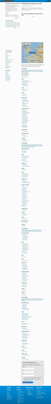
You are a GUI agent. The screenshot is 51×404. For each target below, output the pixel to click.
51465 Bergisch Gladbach (26, 201)
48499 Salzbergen (24, 268)
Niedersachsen (7, 60)
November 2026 (7, 78)
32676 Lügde (24, 189)
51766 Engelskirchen (25, 337)
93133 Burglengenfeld (25, 248)
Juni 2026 (6, 73)
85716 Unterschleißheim (25, 157)
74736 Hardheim (24, 307)
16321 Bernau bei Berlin (25, 166)
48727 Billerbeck (24, 280)
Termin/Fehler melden (40, 390)
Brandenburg (7, 55)
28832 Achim (24, 102)
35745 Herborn (24, 94)
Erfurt (23, 293)
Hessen (6, 58)
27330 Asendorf (24, 266)
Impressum (39, 391)
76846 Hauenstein (25, 344)
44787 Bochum (24, 193)
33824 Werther (24, 274)
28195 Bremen (24, 90)
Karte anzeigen (32, 52)
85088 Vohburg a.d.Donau (26, 317)
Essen (23, 186)
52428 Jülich (24, 202)
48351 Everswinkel (25, 279)
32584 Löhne (24, 105)
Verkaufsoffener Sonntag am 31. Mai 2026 (21, 392)
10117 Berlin (24, 256)
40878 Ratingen (24, 275)
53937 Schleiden (24, 204)
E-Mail (23, 370)
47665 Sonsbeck (24, 196)
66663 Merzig (24, 214)
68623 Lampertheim (25, 176)
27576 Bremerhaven (25, 89)
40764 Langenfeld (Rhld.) (26, 112)
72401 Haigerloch (24, 75)
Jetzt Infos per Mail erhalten (27, 382)
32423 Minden (24, 188)
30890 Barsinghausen (25, 103)
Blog (38, 389)
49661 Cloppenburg (25, 106)
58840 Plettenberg (25, 121)
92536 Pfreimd (24, 84)
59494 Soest (24, 206)
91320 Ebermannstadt (25, 245)
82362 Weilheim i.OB (25, 313)
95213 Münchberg (25, 161)
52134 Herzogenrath (25, 117)
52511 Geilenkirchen (25, 203)
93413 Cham (24, 160)
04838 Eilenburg (24, 218)
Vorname (24, 367)
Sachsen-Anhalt (7, 66)
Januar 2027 (7, 80)
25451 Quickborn (24, 222)
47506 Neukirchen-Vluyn (26, 335)
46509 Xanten (24, 278)
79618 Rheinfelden (25, 76)
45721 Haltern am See (25, 113)
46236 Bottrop (24, 277)
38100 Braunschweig (25, 181)
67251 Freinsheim (24, 127)
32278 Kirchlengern (25, 187)
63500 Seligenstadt (25, 260)
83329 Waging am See (25, 314)
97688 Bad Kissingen (25, 85)
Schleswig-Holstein (8, 67)
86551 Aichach (24, 158)
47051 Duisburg (24, 195)
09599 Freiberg (24, 351)
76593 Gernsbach (24, 239)
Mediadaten (39, 394)
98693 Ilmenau (24, 140)
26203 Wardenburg (25, 100)
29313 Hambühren (25, 267)
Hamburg (6, 57)
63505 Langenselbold (25, 174)
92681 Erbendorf (24, 246)
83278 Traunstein (24, 243)
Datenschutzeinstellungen (41, 393)
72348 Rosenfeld (24, 304)
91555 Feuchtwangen (25, 83)
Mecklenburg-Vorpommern (9, 59)
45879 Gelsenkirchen (25, 334)
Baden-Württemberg (8, 52)
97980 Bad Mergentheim (26, 309)
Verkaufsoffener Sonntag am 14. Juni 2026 (21, 398)
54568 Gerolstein (24, 210)
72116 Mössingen (24, 236)
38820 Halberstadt (25, 131)
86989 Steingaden (24, 318)
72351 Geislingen (24, 305)
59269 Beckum (24, 122)
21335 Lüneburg (24, 99)
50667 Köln (23, 199)
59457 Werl (23, 205)
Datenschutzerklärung (40, 392)
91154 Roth (24, 159)
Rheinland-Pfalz (7, 62)
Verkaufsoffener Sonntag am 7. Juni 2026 (21, 395)
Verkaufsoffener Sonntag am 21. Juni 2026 (21, 401)
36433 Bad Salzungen (25, 359)
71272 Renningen (24, 235)
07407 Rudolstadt (24, 139)
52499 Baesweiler (24, 118)
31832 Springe (24, 180)
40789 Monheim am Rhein (26, 191)
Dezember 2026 (7, 79)
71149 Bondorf (24, 151)
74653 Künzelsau (24, 238)
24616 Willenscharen (25, 136)
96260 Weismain (24, 251)
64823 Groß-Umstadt (25, 323)
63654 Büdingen (24, 175)
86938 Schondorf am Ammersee (27, 81)
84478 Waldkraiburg (25, 156)
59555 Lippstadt (24, 123)
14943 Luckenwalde (25, 165)
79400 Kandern (24, 152)
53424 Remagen (24, 284)
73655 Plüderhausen (25, 237)
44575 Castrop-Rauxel (25, 276)
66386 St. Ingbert (24, 213)
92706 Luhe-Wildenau (25, 247)
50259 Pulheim (24, 116)
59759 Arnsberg (24, 338)
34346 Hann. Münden (25, 329)
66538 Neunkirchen (25, 347)
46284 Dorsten (24, 194)
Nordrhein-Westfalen (8, 61)
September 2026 (8, 76)
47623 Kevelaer (24, 114)
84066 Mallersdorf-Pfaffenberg (26, 316)
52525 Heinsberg (24, 119)
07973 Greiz (24, 226)
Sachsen (22, 146)
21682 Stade (24, 264)
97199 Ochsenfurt (24, 252)
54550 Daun (24, 285)
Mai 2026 (6, 72)
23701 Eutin (24, 135)
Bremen (6, 56)
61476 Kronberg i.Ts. (25, 173)
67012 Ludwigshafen (25, 343)
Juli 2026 (6, 74)
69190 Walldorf (24, 150)
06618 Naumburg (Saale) (26, 355)
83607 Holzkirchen (25, 315)
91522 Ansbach (24, 82)
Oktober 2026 (7, 77)
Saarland (6, 63)
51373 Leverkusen (25, 200)
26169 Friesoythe (24, 265)
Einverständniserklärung (27, 378)
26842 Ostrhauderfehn (25, 101)
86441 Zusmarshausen (25, 80)
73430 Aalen (24, 306)
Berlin (6, 54)
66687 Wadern (24, 290)
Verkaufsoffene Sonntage (25, 5)
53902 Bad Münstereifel (25, 120)
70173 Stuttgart (24, 234)
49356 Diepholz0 (24, 269)
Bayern (6, 53)
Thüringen (7, 68)
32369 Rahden (24, 273)
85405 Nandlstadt (24, 244)
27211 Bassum (24, 328)
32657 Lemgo (24, 333)
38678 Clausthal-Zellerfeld (26, 182)
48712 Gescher (24, 115)
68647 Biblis (24, 324)
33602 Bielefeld (24, 111)
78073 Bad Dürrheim (25, 308)
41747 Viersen (24, 192)
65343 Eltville (24, 95)
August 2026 (7, 75)
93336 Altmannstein (25, 249)
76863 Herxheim (24, 286)
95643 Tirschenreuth (25, 319)
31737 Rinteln (24, 104)
